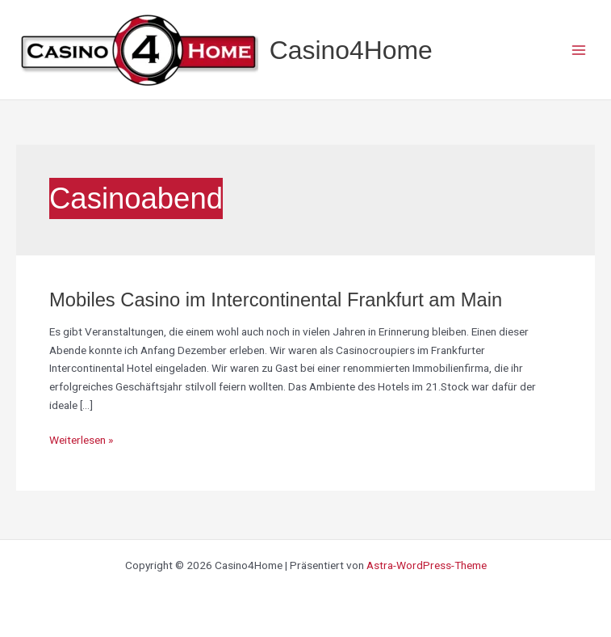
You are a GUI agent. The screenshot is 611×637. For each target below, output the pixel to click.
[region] (209, 500)
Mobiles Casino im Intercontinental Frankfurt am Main (275, 299)
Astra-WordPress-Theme (426, 565)
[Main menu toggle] (579, 49)
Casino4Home (351, 50)
